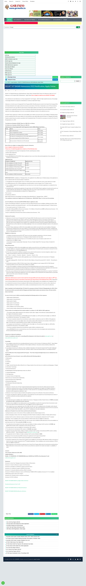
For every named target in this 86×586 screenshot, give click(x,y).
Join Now (56, 45)
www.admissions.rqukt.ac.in (32, 347)
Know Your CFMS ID (9, 65)
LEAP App (7, 48)
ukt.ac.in (20, 454)
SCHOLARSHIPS (57, 13)
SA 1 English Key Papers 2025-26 (67, 92)
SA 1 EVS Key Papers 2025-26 (25, 546)
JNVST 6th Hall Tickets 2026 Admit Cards (28, 551)
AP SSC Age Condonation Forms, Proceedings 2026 (29, 577)
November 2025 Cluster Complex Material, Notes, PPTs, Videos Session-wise (35, 560)
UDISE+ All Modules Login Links (8, 54)
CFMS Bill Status (8, 67)
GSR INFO (17, 583)
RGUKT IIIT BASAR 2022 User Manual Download (28, 511)
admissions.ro (53, 453)
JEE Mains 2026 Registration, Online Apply (28, 553)
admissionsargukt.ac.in (26, 481)
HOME (10, 13)
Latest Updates (26, 50)
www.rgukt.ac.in (21, 347)
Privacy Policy (25, 1)
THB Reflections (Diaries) (8, 51)
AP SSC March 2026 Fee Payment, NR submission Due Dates (31, 568)
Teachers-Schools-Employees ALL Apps (9, 59)
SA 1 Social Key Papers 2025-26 (25, 575)
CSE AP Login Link (8, 56)
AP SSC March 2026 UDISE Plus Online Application (30, 547)
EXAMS (65, 13)
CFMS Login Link (8, 71)
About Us (11, 1)
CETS (21, 50)
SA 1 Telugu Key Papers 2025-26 (67, 89)
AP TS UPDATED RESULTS (44, 13)
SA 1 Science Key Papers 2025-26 (25, 573)
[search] (39, 20)
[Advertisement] (43, 33)
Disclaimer (32, 1)
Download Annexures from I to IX (25, 508)
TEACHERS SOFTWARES (29, 13)
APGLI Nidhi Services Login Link (9, 62)
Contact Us (17, 1)
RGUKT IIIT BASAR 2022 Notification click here (28, 515)
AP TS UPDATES (17, 13)
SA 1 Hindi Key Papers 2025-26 (67, 103)
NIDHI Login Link (8, 69)
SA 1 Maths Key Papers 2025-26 (67, 80)
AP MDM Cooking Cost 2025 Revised (27, 549)
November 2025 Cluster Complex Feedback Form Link (30, 564)
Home (5, 1)
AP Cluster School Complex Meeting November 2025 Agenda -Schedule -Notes (35, 562)
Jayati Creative (37, 583)
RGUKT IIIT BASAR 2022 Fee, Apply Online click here (29, 504)
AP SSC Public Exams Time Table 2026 (26, 566)
